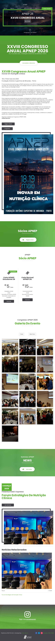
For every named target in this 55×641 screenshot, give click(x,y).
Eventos (19, 8)
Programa (7, 128)
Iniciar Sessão (47, 8)
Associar (9, 301)
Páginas (12, 8)
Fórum (3, 590)
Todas (21, 334)
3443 (50, 590)
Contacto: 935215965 (48, 633)
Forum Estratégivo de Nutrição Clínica (12, 594)
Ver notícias (8, 505)
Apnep (5, 8)
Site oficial (27, 21)
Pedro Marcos (25, 633)
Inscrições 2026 (28, 8)
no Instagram (31, 619)
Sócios (37, 8)
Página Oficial (8, 124)
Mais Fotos (32, 334)
